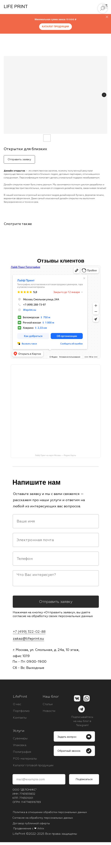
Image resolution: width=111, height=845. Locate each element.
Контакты (20, 718)
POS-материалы (25, 758)
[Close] (107, 17)
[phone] (56, 559)
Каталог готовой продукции (33, 765)
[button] (74, 751)
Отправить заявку (55, 601)
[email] (56, 540)
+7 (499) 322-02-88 (29, 632)
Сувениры (20, 738)
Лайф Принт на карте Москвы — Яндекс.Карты (55, 455)
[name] (56, 521)
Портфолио (21, 711)
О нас (17, 704)
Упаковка (19, 745)
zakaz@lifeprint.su (28, 639)
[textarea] (56, 578)
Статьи (48, 704)
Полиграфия (22, 752)
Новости (49, 711)
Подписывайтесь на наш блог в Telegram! (82, 721)
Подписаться (84, 779)
